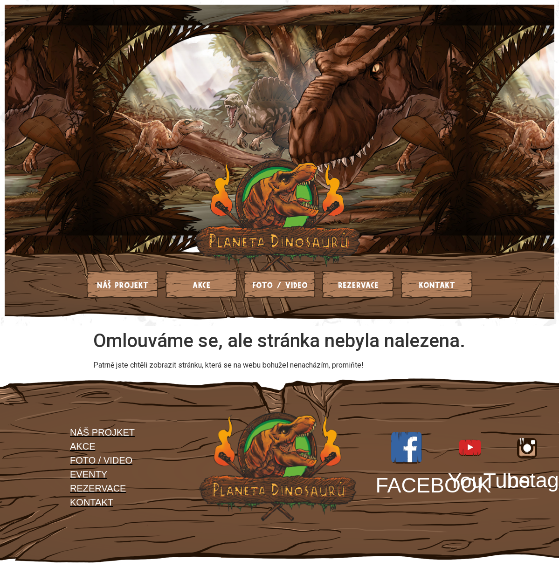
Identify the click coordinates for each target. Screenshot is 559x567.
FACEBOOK (433, 485)
